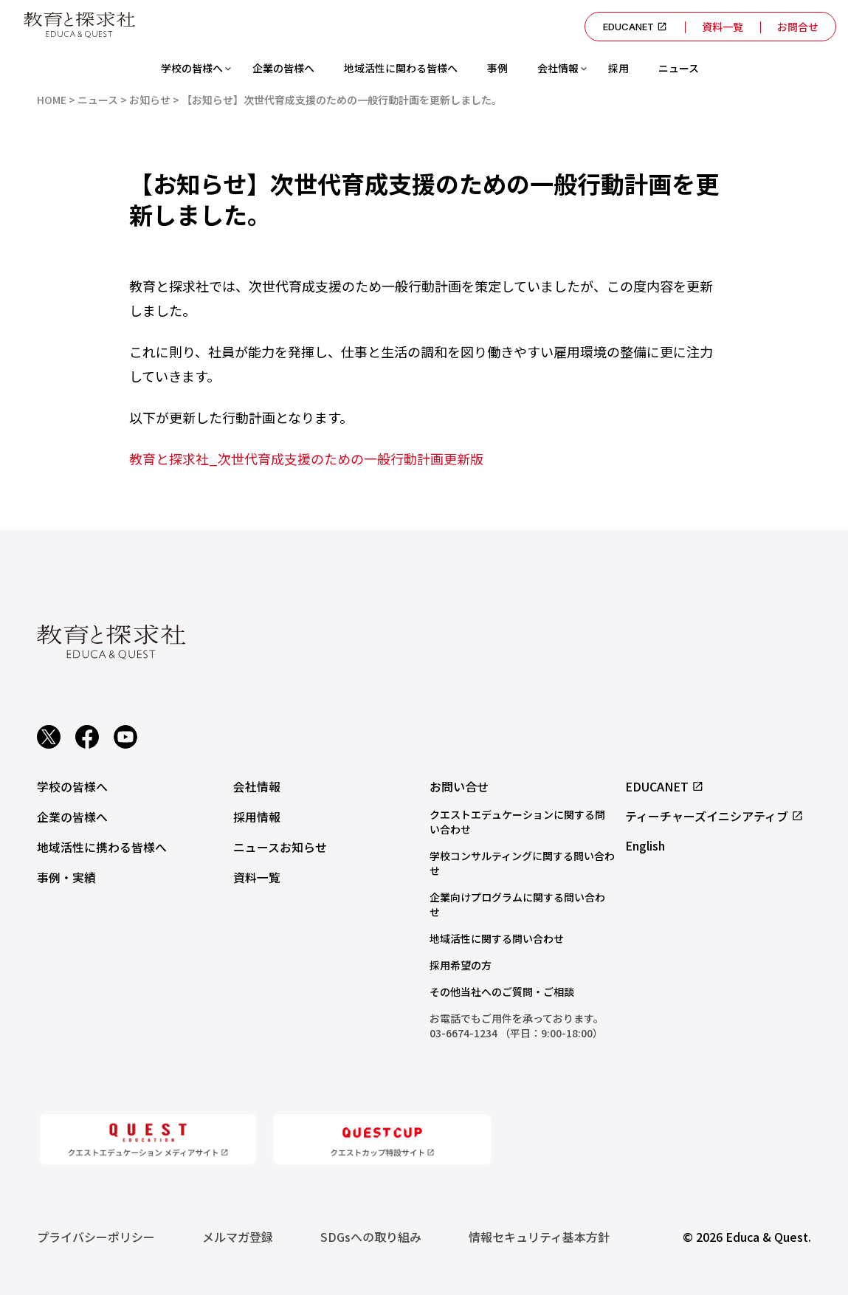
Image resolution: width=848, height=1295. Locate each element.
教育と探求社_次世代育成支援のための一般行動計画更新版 (306, 458)
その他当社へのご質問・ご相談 (502, 991)
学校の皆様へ (192, 68)
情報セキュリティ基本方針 (539, 1237)
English (645, 845)
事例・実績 (66, 875)
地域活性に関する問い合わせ (497, 938)
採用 (618, 68)
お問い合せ (459, 786)
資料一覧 (720, 26)
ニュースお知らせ (280, 845)
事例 (497, 68)
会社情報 (558, 68)
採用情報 (256, 816)
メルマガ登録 (237, 1237)
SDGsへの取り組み (370, 1237)
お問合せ (797, 26)
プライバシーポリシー (96, 1237)
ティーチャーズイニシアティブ (714, 816)
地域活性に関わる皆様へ (401, 68)
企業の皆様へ (283, 68)
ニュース (678, 68)
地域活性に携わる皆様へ (102, 845)
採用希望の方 (461, 965)
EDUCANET (632, 26)
